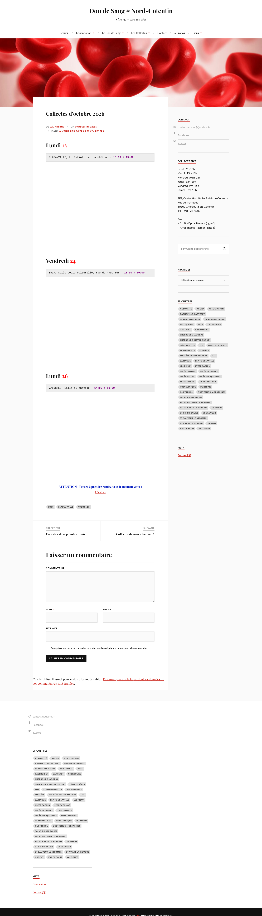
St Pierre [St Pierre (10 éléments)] (217, 407)
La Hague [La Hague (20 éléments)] (185, 360)
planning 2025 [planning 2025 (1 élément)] (208, 381)
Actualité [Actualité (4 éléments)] (186, 308)
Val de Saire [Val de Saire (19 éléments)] (187, 428)
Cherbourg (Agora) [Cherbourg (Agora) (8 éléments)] (191, 334)
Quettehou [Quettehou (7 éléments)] (186, 392)
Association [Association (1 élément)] (216, 308)
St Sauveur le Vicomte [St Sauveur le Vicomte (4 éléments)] (193, 418)
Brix (51, 507)
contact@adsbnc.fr (44, 717)
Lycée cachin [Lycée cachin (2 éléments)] (202, 366)
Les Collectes (139, 33)
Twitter (182, 143)
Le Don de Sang (111, 33)
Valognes (84, 507)
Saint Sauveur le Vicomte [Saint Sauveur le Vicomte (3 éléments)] (195, 402)
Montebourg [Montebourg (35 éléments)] (187, 381)
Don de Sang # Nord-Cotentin (131, 10)
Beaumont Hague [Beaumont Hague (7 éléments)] (215, 319)
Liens (195, 33)
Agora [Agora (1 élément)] (200, 308)
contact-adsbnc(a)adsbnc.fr (194, 127)
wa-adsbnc (57, 126)
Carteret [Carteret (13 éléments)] (185, 329)
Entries (184, 455)
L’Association (83, 33)
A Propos (179, 33)
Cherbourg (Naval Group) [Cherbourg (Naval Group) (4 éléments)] (195, 340)
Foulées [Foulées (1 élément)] (204, 350)
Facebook (183, 135)
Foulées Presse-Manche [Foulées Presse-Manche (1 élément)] (193, 355)
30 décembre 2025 (88, 126)
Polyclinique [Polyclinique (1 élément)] (188, 386)
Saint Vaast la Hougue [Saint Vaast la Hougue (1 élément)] (193, 407)
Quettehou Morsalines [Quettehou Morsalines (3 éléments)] (211, 392)
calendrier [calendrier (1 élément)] (214, 324)
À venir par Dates (71, 131)
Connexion (39, 884)
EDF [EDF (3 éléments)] (202, 345)
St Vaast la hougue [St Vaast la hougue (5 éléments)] (191, 423)
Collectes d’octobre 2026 (89, 112)
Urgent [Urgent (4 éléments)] (212, 423)
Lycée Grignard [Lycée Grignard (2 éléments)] (209, 371)
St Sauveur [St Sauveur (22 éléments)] (209, 412)
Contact (162, 33)
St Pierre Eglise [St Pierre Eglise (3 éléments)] (189, 412)
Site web (51, 628)
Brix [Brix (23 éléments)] (200, 324)
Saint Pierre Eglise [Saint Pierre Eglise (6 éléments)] (191, 397)
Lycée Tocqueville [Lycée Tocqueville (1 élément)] (210, 376)
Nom (50, 609)
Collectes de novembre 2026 (135, 534)
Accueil (64, 33)
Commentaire (56, 568)
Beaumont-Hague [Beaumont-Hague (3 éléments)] (190, 319)
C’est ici (100, 492)
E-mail (108, 609)
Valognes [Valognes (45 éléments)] (204, 428)
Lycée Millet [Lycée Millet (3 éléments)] (187, 376)
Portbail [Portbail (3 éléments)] (205, 386)
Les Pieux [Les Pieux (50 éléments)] (185, 366)
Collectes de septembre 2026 (65, 534)
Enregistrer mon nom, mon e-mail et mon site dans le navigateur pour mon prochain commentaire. (99, 649)
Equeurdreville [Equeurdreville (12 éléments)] (217, 345)
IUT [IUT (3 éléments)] (214, 355)
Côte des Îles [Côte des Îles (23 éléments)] (187, 345)
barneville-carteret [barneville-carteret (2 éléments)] (192, 314)
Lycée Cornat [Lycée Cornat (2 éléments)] (188, 371)
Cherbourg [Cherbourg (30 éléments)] (201, 329)
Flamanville (65, 507)
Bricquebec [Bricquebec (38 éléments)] (186, 324)
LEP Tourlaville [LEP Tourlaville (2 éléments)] (204, 360)
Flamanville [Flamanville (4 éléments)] (187, 350)
